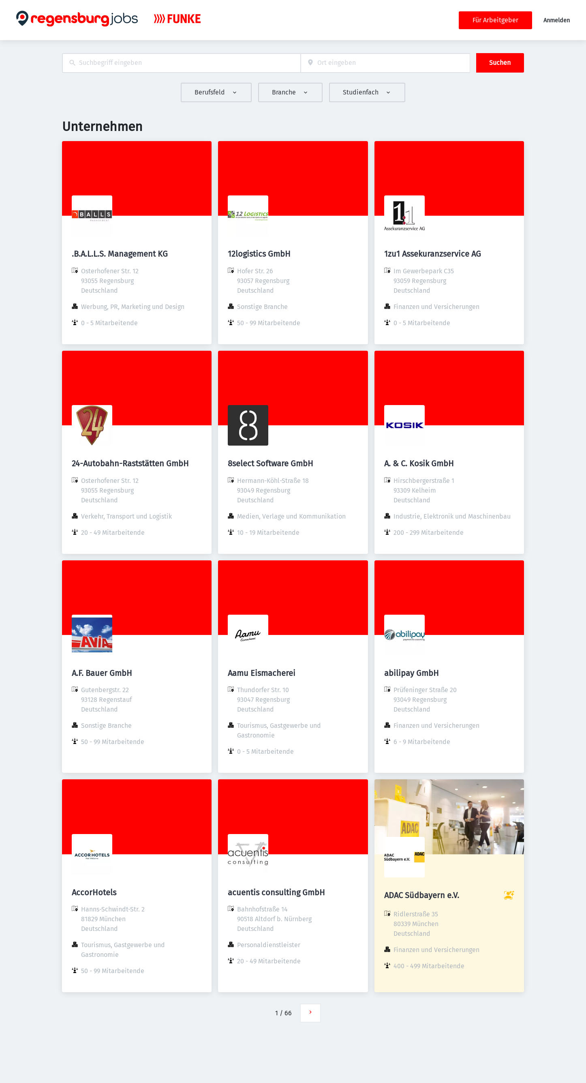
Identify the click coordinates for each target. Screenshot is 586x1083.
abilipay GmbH (411, 673)
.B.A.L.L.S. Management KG (120, 254)
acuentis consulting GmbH (276, 892)
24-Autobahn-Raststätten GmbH (130, 463)
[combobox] (181, 63)
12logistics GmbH (259, 254)
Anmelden (556, 20)
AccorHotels (94, 892)
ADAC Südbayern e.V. (421, 895)
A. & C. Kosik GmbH (419, 463)
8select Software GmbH (270, 463)
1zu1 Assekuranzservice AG (432, 254)
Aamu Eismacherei (261, 673)
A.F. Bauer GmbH (102, 673)
